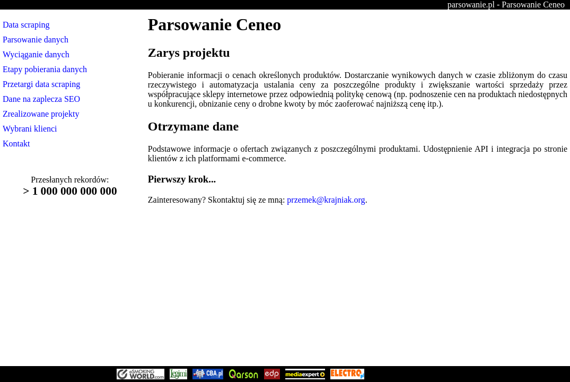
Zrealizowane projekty (41, 113)
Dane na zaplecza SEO (41, 98)
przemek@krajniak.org (326, 199)
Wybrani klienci (30, 128)
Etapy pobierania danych (45, 69)
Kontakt (16, 143)
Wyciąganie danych (36, 54)
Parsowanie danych (35, 39)
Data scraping (26, 24)
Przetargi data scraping (41, 84)
